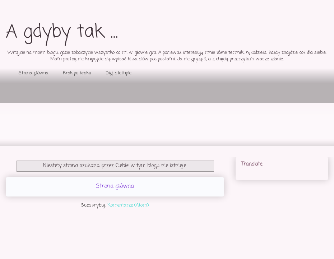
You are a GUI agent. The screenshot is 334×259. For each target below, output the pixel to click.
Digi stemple (118, 73)
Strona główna (34, 73)
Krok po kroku (77, 73)
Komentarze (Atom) (128, 205)
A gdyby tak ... (62, 32)
